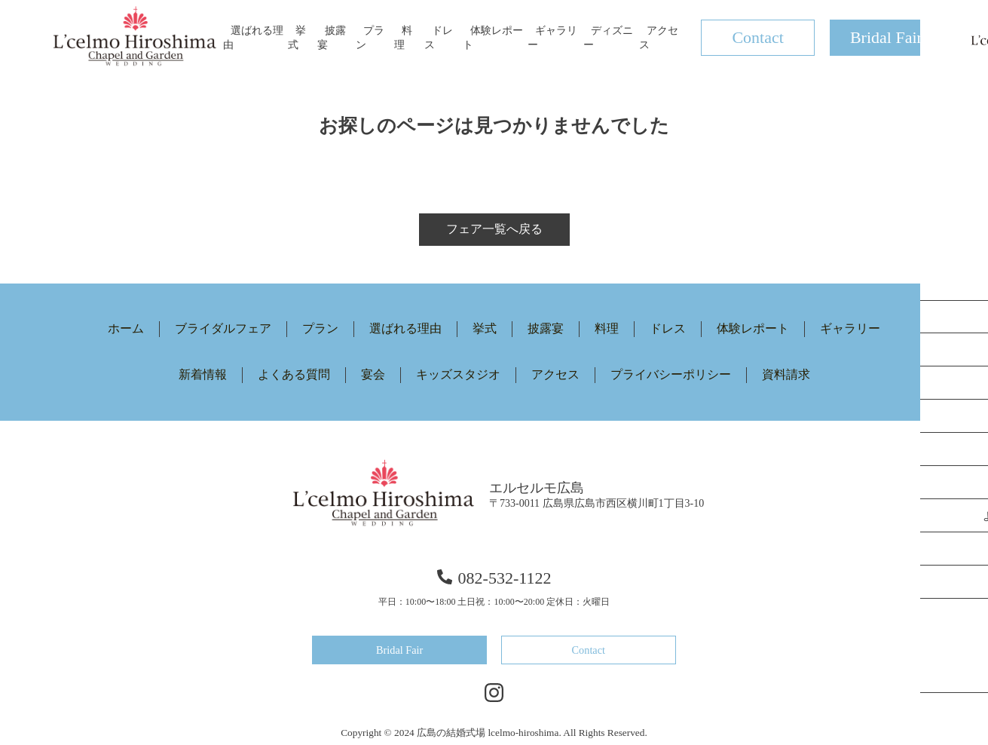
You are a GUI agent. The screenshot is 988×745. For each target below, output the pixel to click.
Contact (757, 37)
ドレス (668, 328)
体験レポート (753, 328)
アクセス (555, 374)
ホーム (126, 328)
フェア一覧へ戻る (494, 228)
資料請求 (786, 374)
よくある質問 (294, 374)
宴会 (373, 374)
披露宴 (546, 328)
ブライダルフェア (223, 328)
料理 (607, 328)
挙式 (485, 328)
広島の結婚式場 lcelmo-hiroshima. (489, 731)
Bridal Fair (886, 37)
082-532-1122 (494, 578)
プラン (320, 328)
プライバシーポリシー (670, 374)
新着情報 (203, 374)
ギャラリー (850, 328)
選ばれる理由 (405, 328)
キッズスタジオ (458, 374)
